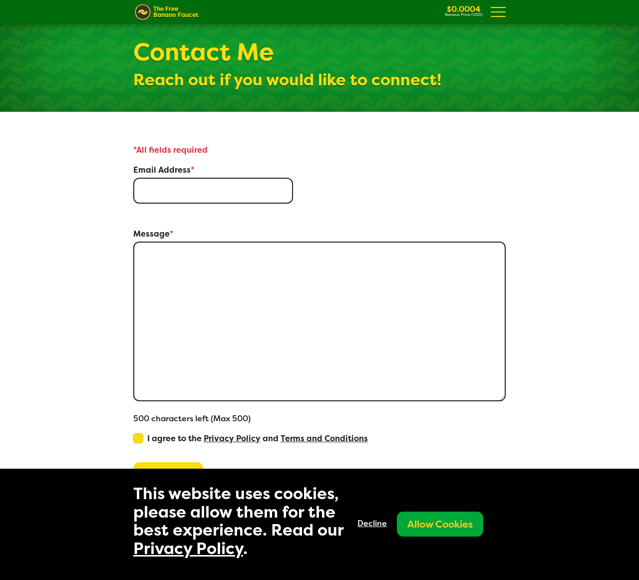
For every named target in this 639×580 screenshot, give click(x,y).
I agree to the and (257, 438)
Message (153, 233)
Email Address (163, 169)
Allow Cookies (440, 524)
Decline (372, 523)
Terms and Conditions (324, 438)
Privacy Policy (232, 438)
